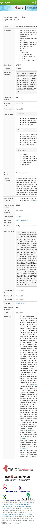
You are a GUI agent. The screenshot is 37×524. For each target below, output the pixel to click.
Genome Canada (7, 514)
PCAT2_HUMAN (22, 220)
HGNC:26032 (21, 303)
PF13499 (31, 198)
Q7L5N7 (19, 216)
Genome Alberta (18, 514)
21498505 (24, 448)
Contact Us (18, 523)
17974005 (33, 384)
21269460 (24, 438)
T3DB (7, 2)
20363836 (32, 430)
